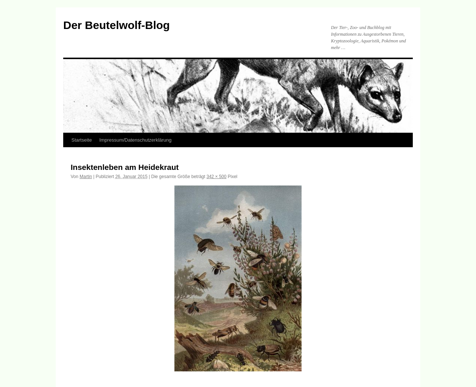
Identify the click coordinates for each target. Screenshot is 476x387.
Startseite (81, 140)
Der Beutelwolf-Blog (116, 25)
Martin (86, 176)
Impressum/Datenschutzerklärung (135, 140)
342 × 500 (216, 176)
